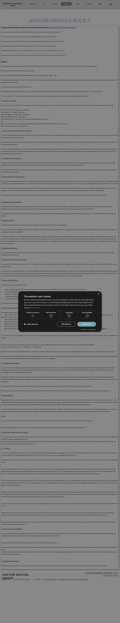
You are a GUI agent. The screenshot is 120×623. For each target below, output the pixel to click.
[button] (31, 324)
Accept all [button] (86, 324)
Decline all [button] (66, 324)
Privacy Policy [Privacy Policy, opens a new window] (35, 307)
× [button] (98, 294)
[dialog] (60, 311)
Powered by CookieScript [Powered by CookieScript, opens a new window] (88, 329)
